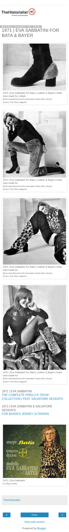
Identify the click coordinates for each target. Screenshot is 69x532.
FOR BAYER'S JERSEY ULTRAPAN (26, 413)
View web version (34, 521)
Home (34, 515)
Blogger (41, 528)
